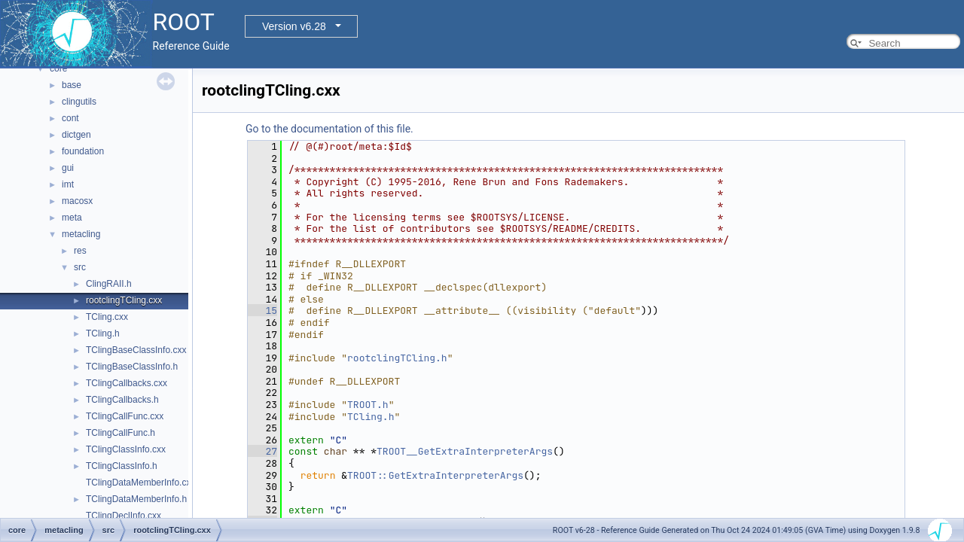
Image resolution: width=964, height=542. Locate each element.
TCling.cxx (107, 317)
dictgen (76, 134)
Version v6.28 (294, 26)
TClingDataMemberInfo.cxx (140, 482)
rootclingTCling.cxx (124, 300)
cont (70, 118)
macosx (77, 201)
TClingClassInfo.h (121, 466)
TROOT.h (368, 404)
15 (262, 310)
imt (68, 184)
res (80, 250)
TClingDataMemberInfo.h (136, 499)
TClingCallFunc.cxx (124, 416)
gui (68, 168)
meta (72, 217)
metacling (81, 234)
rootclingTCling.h (397, 358)
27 (262, 451)
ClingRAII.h (109, 284)
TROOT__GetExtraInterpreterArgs (465, 451)
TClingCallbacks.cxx (126, 383)
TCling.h (103, 333)
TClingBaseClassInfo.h (132, 366)
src (80, 267)
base (71, 85)
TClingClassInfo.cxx (126, 449)
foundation (83, 151)
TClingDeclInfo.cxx (123, 515)
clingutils (79, 101)
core (58, 68)
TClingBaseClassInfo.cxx (136, 350)
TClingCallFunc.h (120, 433)
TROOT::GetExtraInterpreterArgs (435, 475)
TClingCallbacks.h (122, 399)
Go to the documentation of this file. (329, 129)
